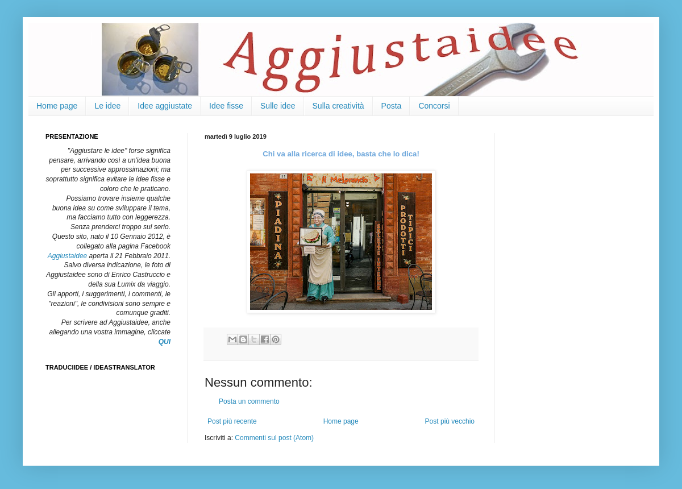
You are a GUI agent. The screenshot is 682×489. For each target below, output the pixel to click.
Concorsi (434, 105)
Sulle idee (278, 105)
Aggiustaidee (67, 256)
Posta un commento (249, 401)
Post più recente (232, 421)
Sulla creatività (338, 105)
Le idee (107, 105)
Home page (56, 105)
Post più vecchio (450, 421)
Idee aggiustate (165, 105)
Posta (391, 105)
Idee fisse (226, 105)
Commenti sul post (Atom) (274, 438)
